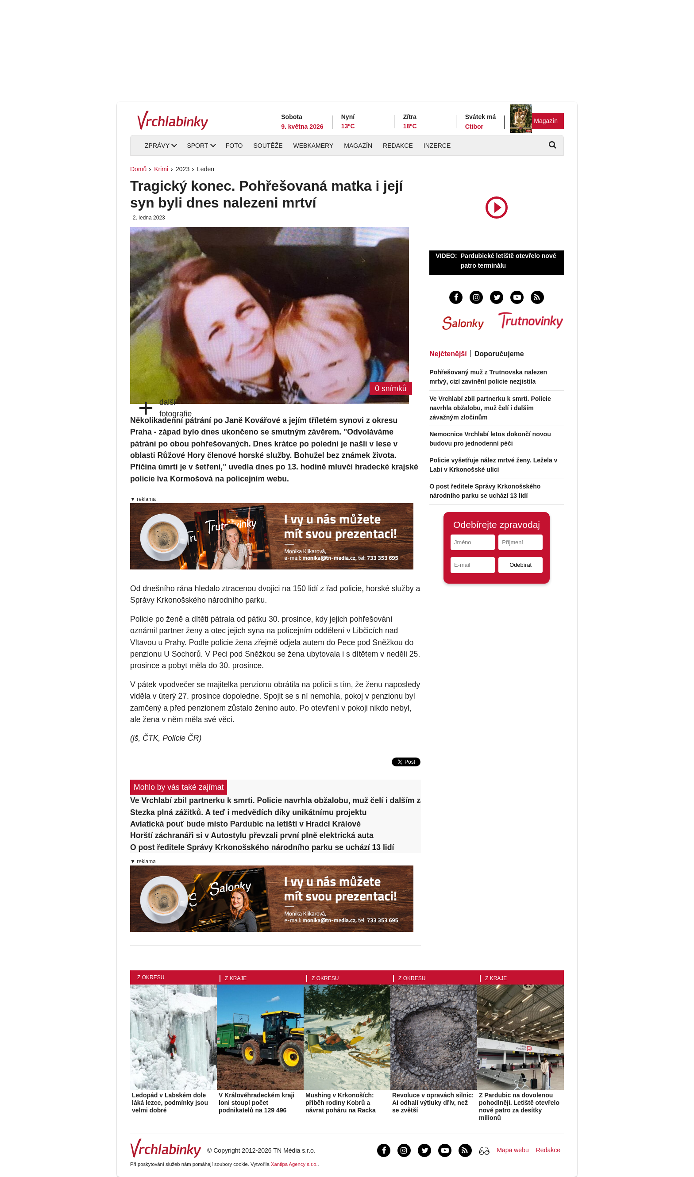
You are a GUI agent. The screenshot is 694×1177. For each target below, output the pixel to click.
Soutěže (267, 145)
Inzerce (437, 145)
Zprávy (157, 145)
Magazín (546, 120)
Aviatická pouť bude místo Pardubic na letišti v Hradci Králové (245, 823)
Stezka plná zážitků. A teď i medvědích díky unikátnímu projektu (248, 812)
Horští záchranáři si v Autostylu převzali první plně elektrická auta (252, 835)
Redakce (398, 145)
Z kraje (236, 978)
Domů (138, 169)
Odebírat (520, 565)
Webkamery (313, 145)
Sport (197, 145)
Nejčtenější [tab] (448, 354)
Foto (234, 145)
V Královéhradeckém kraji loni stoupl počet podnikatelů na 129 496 (256, 1103)
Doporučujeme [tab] (499, 354)
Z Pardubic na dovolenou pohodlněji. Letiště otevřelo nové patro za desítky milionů (519, 1106)
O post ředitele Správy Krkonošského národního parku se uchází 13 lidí (262, 847)
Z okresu (150, 977)
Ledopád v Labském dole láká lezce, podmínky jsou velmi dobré (170, 1103)
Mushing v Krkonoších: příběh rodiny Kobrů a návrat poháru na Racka (340, 1103)
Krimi (161, 169)
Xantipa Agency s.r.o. (294, 1164)
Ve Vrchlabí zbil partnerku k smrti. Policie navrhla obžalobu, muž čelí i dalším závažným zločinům (275, 800)
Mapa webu (512, 1150)
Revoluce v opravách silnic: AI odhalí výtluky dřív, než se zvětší (433, 1103)
